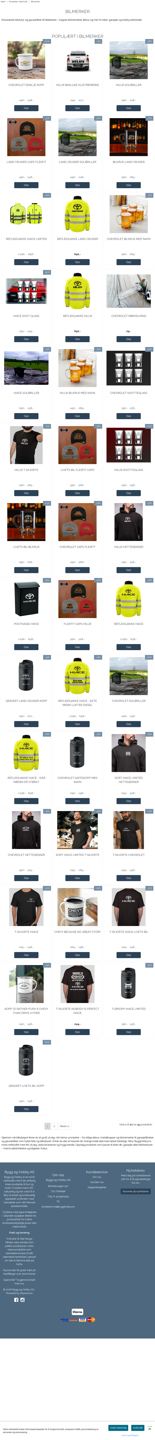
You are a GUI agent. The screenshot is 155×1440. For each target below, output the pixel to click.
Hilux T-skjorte (26, 513)
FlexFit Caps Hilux (77, 682)
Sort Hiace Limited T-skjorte (77, 935)
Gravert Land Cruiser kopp (26, 766)
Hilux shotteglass (128, 513)
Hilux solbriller (129, 92)
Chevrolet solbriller (129, 766)
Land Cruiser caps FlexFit (26, 176)
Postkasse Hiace (26, 682)
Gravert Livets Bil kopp (26, 1188)
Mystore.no (26, 1395)
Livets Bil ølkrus (26, 597)
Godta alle (138, 1428)
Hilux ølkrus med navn (77, 429)
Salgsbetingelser (97, 1289)
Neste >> (64, 1228)
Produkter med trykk (17, 1)
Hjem (3, 1)
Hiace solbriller (26, 429)
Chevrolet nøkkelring (128, 345)
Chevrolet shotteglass (128, 429)
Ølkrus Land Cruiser (129, 176)
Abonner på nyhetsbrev (136, 1293)
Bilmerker (34, 1)
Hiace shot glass (26, 345)
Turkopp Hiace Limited (129, 1103)
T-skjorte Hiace (26, 1019)
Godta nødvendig (118, 1428)
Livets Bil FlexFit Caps (77, 513)
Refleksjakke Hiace (128, 682)
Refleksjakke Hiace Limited (26, 260)
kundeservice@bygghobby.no (58, 1308)
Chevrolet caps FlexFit (78, 597)
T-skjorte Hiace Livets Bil (128, 1019)
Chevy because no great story (77, 1019)
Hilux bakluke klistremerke (77, 92)
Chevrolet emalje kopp (26, 92)
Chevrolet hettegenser (26, 935)
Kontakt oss (97, 1284)
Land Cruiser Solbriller (77, 176)
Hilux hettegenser (128, 597)
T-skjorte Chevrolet (129, 935)
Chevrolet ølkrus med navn (128, 260)
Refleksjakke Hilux (77, 345)
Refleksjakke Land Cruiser (77, 260)
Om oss (96, 1279)
